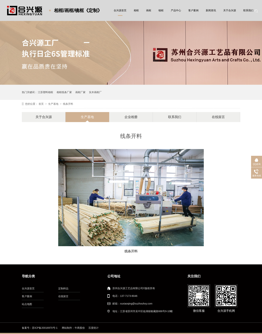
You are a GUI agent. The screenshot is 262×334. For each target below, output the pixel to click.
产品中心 (176, 10)
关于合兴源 (229, 10)
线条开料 (68, 103)
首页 (41, 103)
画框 (148, 10)
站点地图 (27, 304)
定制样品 (63, 288)
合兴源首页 (120, 10)
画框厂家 (80, 92)
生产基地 (53, 103)
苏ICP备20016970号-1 (44, 327)
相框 (136, 10)
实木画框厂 (95, 92)
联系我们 (248, 10)
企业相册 (131, 117)
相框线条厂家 (64, 92)
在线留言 (218, 117)
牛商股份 (80, 327)
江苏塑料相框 (45, 92)
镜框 (161, 10)
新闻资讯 (211, 10)
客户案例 (193, 10)
